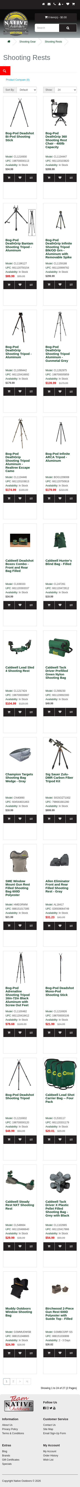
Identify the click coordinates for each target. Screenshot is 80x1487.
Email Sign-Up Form (54, 1433)
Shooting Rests (53, 41)
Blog (4, 1451)
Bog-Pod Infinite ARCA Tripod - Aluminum (57, 457)
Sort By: (10, 89)
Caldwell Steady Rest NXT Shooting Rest (19, 1205)
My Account (49, 1451)
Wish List (48, 1459)
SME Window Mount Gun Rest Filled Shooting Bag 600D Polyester (17, 888)
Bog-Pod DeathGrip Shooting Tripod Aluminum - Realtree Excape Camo (17, 462)
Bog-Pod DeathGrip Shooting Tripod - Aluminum (18, 352)
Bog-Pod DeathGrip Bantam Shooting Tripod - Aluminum (19, 245)
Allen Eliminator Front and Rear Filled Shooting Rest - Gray (57, 886)
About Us (7, 1425)
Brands (6, 1455)
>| (27, 1381)
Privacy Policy (10, 1429)
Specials (7, 1463)
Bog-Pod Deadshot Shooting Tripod (19, 1096)
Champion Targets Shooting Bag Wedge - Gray (19, 777)
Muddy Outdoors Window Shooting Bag (18, 1312)
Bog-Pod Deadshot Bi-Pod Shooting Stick (19, 136)
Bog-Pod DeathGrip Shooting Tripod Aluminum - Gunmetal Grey (57, 353)
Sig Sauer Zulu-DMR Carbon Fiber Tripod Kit (59, 777)
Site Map (48, 1429)
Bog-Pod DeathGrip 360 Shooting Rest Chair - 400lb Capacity (56, 140)
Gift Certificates (10, 1459)
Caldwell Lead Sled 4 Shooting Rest (19, 669)
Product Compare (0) (17, 79)
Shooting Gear (27, 41)
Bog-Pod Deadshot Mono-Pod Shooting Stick (59, 991)
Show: (48, 89)
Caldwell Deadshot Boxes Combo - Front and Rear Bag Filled (19, 566)
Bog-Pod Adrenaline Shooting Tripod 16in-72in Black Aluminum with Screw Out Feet (17, 996)
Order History (50, 1455)
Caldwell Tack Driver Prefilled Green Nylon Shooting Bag (56, 673)
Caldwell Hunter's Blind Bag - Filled (58, 562)
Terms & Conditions (13, 1433)
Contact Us (49, 1425)
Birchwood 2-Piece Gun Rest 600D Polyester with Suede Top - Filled (59, 1314)
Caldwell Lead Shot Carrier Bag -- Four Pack (60, 1098)
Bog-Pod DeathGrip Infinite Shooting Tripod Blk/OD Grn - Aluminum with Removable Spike (58, 248)
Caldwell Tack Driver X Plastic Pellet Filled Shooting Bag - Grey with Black (57, 1208)
